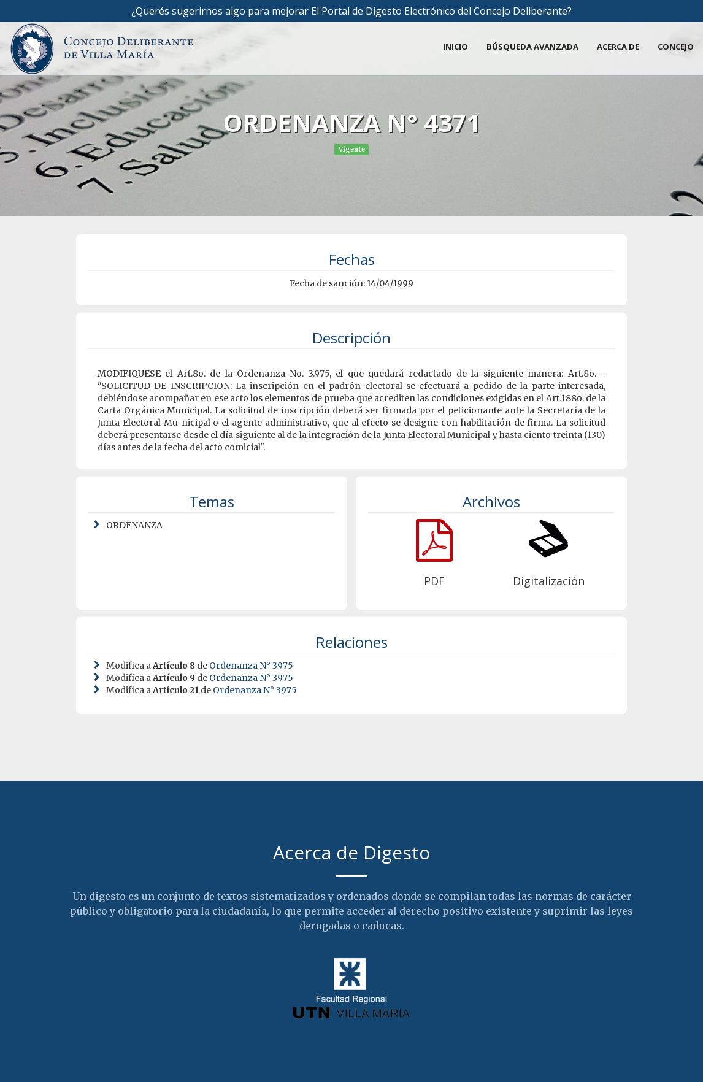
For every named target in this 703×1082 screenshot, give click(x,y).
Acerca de (618, 46)
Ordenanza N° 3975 (251, 665)
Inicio (455, 46)
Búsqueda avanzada (532, 46)
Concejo (676, 46)
